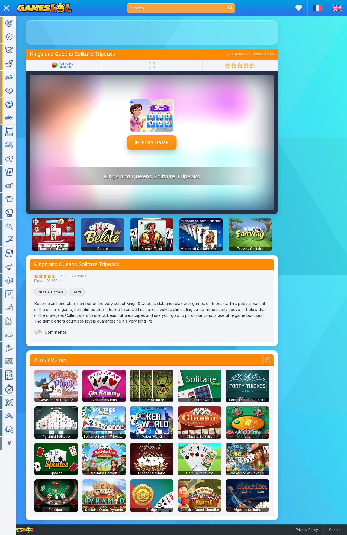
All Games (243, 54)
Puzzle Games (269, 54)
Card (84, 292)
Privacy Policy (307, 530)
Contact (335, 530)
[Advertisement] (160, 32)
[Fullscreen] (160, 65)
